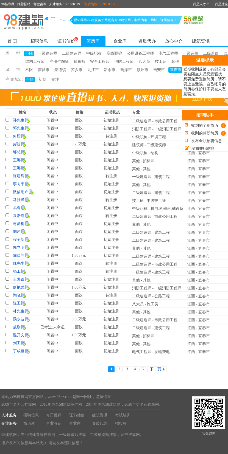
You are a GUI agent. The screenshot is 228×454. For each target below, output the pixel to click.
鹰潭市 (126, 70)
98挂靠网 (8, 4)
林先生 (18, 311)
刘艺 (17, 232)
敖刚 (17, 327)
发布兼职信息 (200, 148)
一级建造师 (47, 53)
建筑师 (79, 62)
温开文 (18, 335)
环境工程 (158, 137)
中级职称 (94, 53)
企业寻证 (54, 423)
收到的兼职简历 (205, 133)
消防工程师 (124, 62)
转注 (55, 79)
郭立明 (18, 248)
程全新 (18, 240)
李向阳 (18, 184)
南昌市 (43, 70)
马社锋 (18, 200)
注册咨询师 (59, 62)
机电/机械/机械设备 (167, 209)
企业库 (120, 41)
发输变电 (162, 352)
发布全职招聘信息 (203, 141)
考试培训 (122, 415)
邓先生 (18, 128)
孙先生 (18, 120)
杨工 (17, 271)
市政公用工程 (165, 121)
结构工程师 (35, 62)
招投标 (121, 423)
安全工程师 (99, 62)
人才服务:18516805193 (65, 4)
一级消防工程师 (167, 129)
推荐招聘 (23, 4)
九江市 (93, 70)
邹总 (17, 152)
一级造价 (190, 53)
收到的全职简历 (205, 125)
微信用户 (20, 192)
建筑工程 (162, 177)
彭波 (17, 144)
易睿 (17, 208)
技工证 (160, 62)
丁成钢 (18, 351)
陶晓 (17, 295)
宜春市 (175, 70)
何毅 (17, 136)
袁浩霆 (18, 216)
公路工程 (162, 296)
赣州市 (142, 70)
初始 (42, 79)
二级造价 (211, 53)
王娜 (17, 160)
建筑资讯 (201, 41)
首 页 (12, 41)
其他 (175, 62)
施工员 (152, 304)
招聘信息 (39, 41)
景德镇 (60, 70)
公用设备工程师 (140, 53)
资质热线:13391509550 (100, 4)
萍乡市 (76, 70)
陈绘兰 (18, 255)
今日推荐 (54, 415)
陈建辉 (18, 176)
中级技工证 (156, 201)
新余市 (109, 70)
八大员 (144, 62)
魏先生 (18, 263)
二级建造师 (71, 53)
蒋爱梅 (18, 224)
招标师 (148, 161)
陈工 (17, 303)
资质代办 (147, 41)
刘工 (17, 343)
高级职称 (114, 53)
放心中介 (174, 41)
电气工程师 (168, 53)
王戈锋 (18, 279)
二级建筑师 (156, 145)
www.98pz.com (60, 397)
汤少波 (18, 319)
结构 (154, 153)
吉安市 (159, 70)
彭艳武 (18, 287)
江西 (191, 153)
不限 (29, 53)
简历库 (93, 41)
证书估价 (66, 41)
